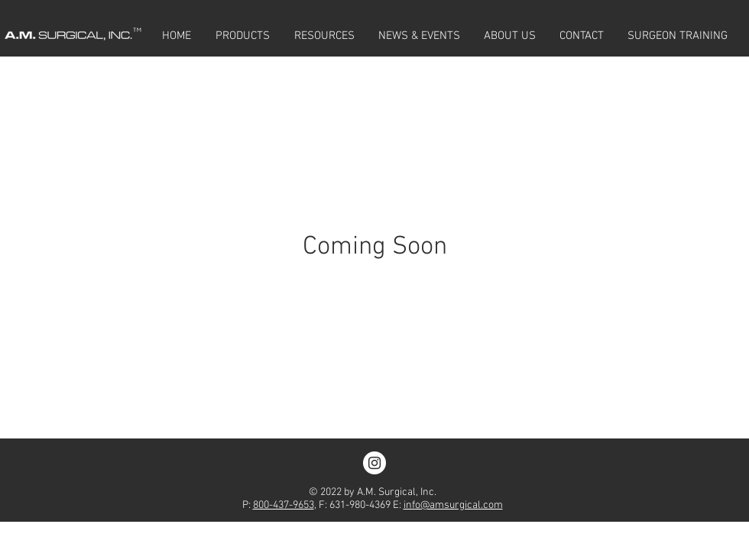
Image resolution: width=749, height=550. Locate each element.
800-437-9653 (283, 505)
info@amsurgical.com (453, 505)
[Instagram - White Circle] (374, 462)
